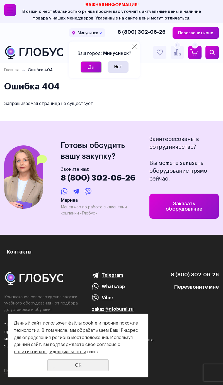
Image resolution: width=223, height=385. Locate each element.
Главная (11, 70)
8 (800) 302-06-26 (142, 32)
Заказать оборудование (184, 206)
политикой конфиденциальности (50, 351)
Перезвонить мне (195, 33)
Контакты (19, 251)
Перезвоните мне (196, 286)
